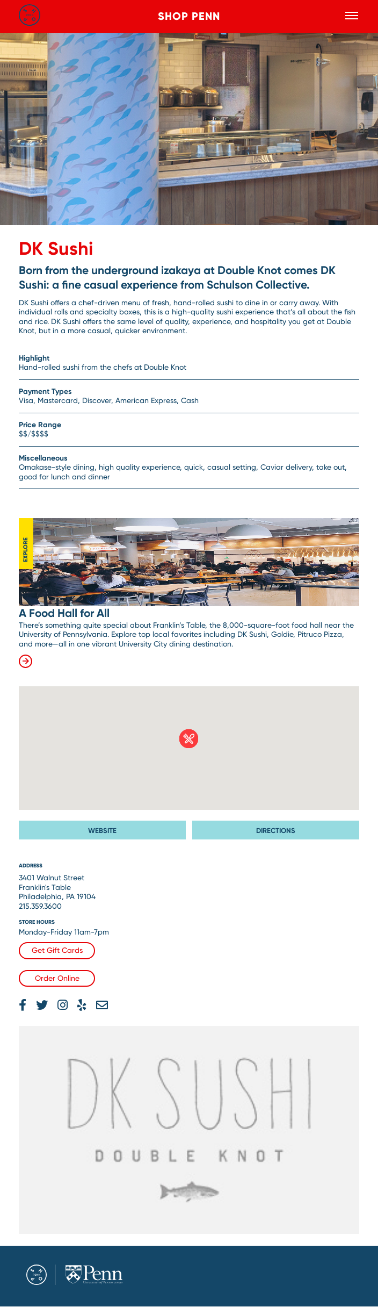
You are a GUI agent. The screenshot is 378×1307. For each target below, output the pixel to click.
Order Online (57, 978)
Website (102, 831)
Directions (275, 831)
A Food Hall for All (64, 613)
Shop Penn (189, 16)
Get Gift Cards (57, 950)
